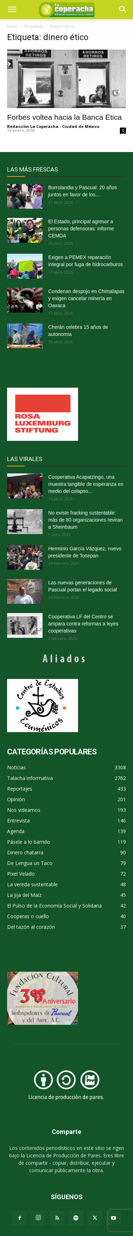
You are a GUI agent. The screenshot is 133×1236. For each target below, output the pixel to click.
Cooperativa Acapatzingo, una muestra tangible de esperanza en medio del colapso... (85, 484)
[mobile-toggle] (12, 9)
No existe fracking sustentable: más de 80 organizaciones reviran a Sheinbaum (85, 520)
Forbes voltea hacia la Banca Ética (64, 117)
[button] (123, 9)
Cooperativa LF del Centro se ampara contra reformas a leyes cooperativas (83, 624)
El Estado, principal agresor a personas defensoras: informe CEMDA (81, 228)
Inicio (12, 26)
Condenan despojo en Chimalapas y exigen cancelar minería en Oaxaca (86, 298)
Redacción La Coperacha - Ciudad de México (53, 126)
